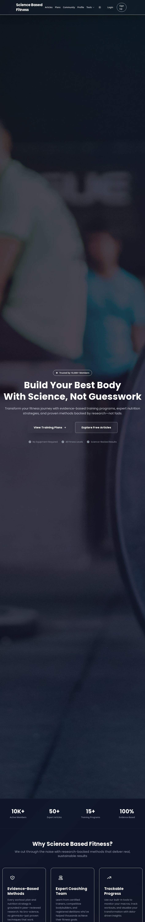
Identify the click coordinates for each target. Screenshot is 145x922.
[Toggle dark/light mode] (100, 7)
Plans (58, 7)
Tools (90, 7)
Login (110, 7)
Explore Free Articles (96, 427)
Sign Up (121, 7)
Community (69, 7)
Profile (80, 7)
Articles (49, 7)
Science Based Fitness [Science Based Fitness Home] (29, 7)
